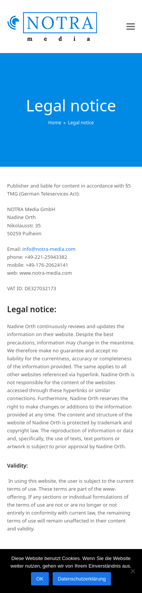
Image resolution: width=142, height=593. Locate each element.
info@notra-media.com (48, 249)
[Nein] (132, 571)
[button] (130, 26)
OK (40, 579)
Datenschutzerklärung (82, 579)
